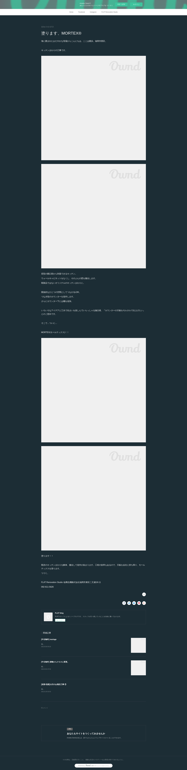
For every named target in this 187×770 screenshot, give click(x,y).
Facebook (81, 12)
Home (71, 12)
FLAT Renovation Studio (110, 12)
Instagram (93, 12)
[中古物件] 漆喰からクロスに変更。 (55, 662)
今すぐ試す (121, 4)
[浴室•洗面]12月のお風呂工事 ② (53, 684)
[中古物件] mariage (49, 639)
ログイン (136, 4)
